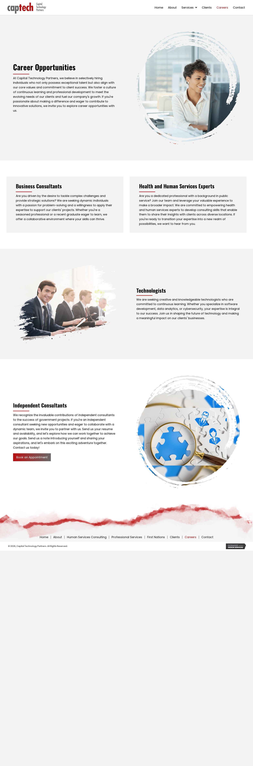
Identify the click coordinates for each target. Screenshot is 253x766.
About (57, 537)
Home (44, 537)
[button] (32, 457)
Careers (190, 537)
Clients (175, 537)
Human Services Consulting (86, 537)
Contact (207, 537)
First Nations (156, 537)
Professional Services (126, 537)
